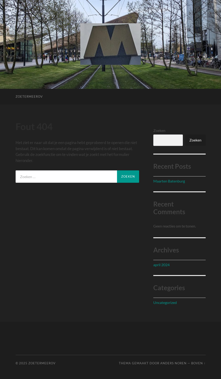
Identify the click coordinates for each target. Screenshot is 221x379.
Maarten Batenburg (169, 181)
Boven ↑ (198, 363)
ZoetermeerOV (29, 96)
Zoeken (159, 130)
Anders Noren (173, 363)
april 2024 (161, 264)
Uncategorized (165, 302)
